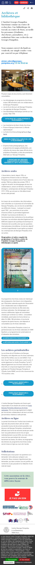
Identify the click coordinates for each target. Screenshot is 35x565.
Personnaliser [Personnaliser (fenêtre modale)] (9, 562)
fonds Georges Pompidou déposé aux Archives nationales (16, 408)
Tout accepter (11, 559)
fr (31, 2)
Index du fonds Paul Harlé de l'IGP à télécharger (17, 139)
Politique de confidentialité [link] (23, 562)
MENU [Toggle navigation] (6, 2)
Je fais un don (17, 498)
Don (16, 2)
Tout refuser (24, 559)
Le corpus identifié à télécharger (14, 338)
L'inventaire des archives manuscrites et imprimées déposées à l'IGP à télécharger (16, 161)
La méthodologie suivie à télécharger (16, 342)
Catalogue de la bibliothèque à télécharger (17, 119)
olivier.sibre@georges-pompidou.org (11, 62)
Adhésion (23, 2)
